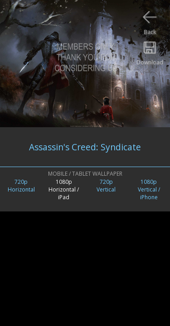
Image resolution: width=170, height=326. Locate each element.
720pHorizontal (21, 185)
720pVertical (106, 185)
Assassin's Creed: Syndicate (85, 147)
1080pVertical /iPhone (149, 189)
